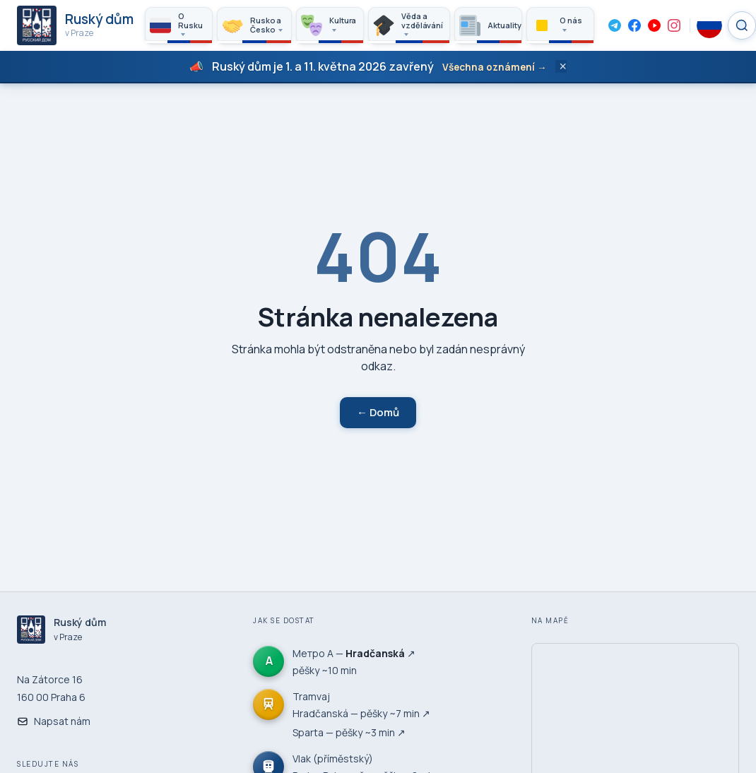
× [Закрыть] (563, 66)
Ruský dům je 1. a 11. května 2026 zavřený (323, 66)
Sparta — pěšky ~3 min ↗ (349, 732)
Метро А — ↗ (354, 653)
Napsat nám (53, 721)
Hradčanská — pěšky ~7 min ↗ (361, 713)
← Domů (378, 412)
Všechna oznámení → (494, 67)
